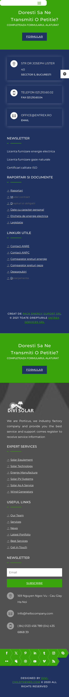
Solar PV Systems (21, 479)
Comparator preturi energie (28, 259)
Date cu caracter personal (27, 209)
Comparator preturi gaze (26, 265)
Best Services (19, 541)
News (14, 528)
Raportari (16, 190)
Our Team (17, 515)
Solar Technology (21, 466)
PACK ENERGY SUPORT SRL (42, 313)
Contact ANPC (20, 252)
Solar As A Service (22, 485)
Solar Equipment (21, 459)
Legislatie (16, 222)
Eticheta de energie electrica (29, 216)
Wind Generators (21, 491)
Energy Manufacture (24, 472)
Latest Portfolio (20, 534)
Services (15, 521)
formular (34, 36)
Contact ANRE (19, 246)
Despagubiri (18, 271)
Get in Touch (18, 547)
